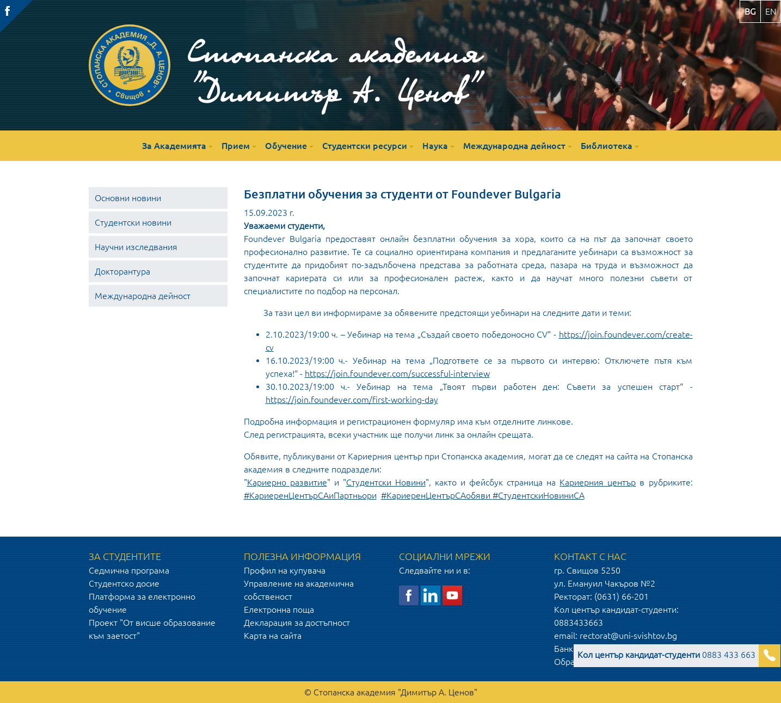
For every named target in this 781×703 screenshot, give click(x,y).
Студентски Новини (386, 482)
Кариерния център (597, 482)
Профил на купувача (284, 570)
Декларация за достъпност (297, 622)
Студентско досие (124, 583)
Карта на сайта (273, 635)
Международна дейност (514, 146)
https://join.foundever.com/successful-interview (397, 373)
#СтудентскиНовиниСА (539, 495)
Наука (435, 146)
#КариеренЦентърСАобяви (435, 495)
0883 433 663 (666, 655)
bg (750, 11)
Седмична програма (129, 570)
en (770, 11)
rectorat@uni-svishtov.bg (628, 635)
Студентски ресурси (364, 146)
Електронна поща (279, 609)
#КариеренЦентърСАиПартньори (310, 495)
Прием (236, 146)
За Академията (174, 146)
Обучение (286, 146)
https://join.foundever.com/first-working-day (352, 400)
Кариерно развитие (287, 482)
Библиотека (606, 146)
